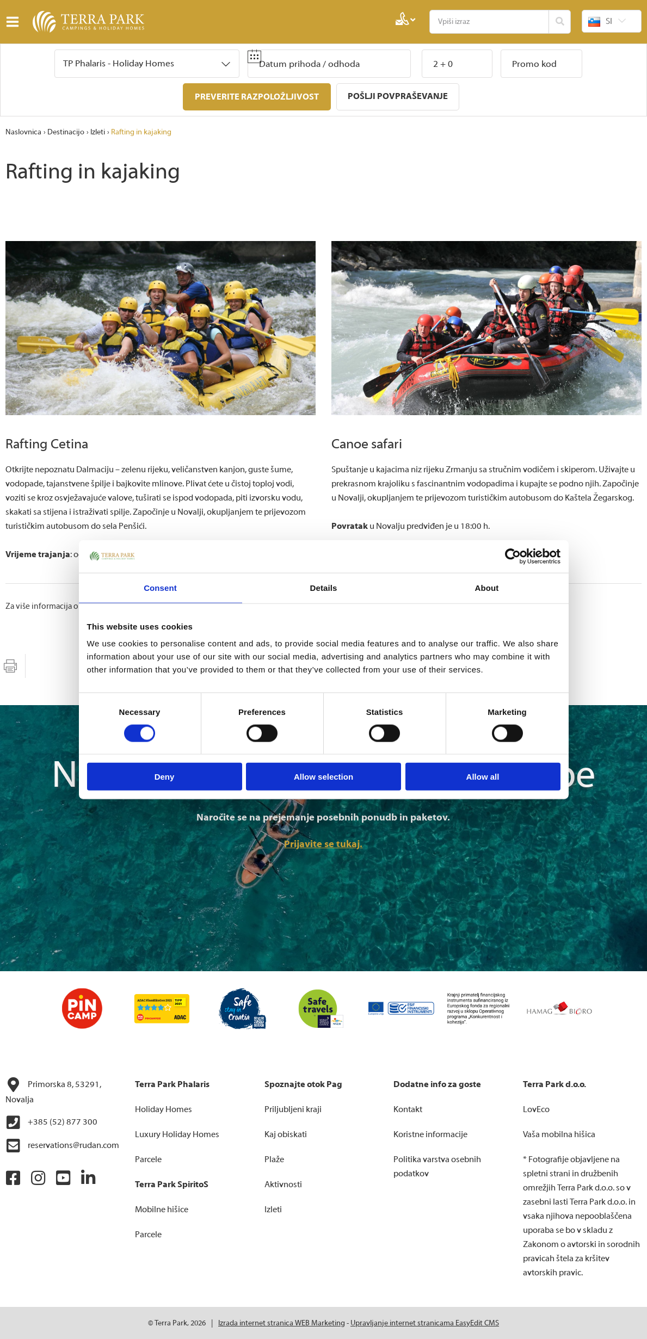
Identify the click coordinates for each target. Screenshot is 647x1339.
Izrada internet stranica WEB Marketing (281, 1322)
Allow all (483, 776)
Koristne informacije (430, 1134)
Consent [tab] (160, 587)
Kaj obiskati (285, 1134)
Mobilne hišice (161, 1209)
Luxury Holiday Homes (177, 1134)
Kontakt (407, 1109)
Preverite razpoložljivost (257, 97)
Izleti (97, 131)
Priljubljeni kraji (293, 1109)
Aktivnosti (283, 1184)
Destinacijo (65, 131)
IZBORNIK (14, 22)
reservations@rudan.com (62, 1145)
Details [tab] (323, 587)
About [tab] (487, 587)
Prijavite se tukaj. (323, 843)
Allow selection (323, 776)
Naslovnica (23, 131)
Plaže (274, 1159)
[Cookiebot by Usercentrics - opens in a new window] (512, 556)
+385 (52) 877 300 (51, 1122)
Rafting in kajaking (141, 131)
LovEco (536, 1109)
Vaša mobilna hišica (559, 1134)
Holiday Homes (163, 1109)
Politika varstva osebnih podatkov (437, 1166)
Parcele (148, 1159)
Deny (165, 776)
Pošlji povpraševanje (398, 96)
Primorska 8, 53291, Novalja (53, 1090)
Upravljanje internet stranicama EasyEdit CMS (424, 1322)
